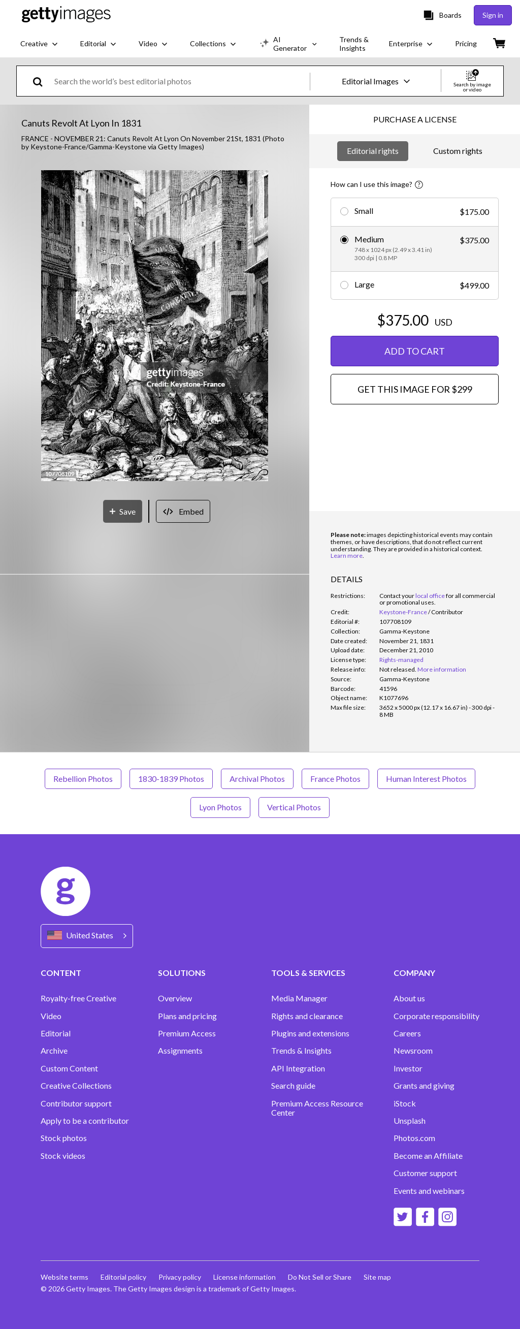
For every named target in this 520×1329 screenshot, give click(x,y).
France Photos (335, 778)
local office (430, 595)
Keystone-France (403, 612)
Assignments (180, 1050)
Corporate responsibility (436, 1016)
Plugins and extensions (310, 1033)
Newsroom (413, 1050)
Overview (175, 998)
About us (409, 998)
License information (244, 1277)
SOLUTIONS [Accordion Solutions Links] (182, 972)
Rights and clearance (307, 1016)
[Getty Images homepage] (66, 15)
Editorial (56, 1033)
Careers (407, 1033)
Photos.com (414, 1138)
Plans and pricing (187, 1016)
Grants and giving (424, 1085)
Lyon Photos (220, 807)
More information (441, 669)
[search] (42, 81)
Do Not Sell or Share (319, 1277)
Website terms (64, 1277)
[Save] (122, 511)
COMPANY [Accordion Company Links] (414, 972)
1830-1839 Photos (171, 778)
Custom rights (457, 150)
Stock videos (63, 1155)
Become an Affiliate (428, 1155)
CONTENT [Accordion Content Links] (61, 972)
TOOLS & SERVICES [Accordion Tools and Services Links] (308, 972)
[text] (180, 81)
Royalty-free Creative (78, 998)
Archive (54, 1050)
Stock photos (64, 1138)
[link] (397, 669)
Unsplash (410, 1120)
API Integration (298, 1068)
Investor (408, 1068)
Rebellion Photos (83, 778)
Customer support (425, 1173)
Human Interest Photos (426, 778)
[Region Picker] (87, 936)
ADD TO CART (414, 351)
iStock (405, 1103)
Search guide (293, 1085)
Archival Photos (257, 778)
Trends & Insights (301, 1050)
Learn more (347, 555)
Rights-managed (401, 659)
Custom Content (69, 1068)
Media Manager (299, 998)
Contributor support (76, 1103)
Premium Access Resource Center (317, 1108)
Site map (377, 1277)
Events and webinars (429, 1190)
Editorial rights (373, 150)
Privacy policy (179, 1277)
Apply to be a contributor (85, 1120)
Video (51, 1016)
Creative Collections (76, 1085)
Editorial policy (123, 1277)
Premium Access (187, 1033)
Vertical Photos (294, 807)
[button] (154, 326)
